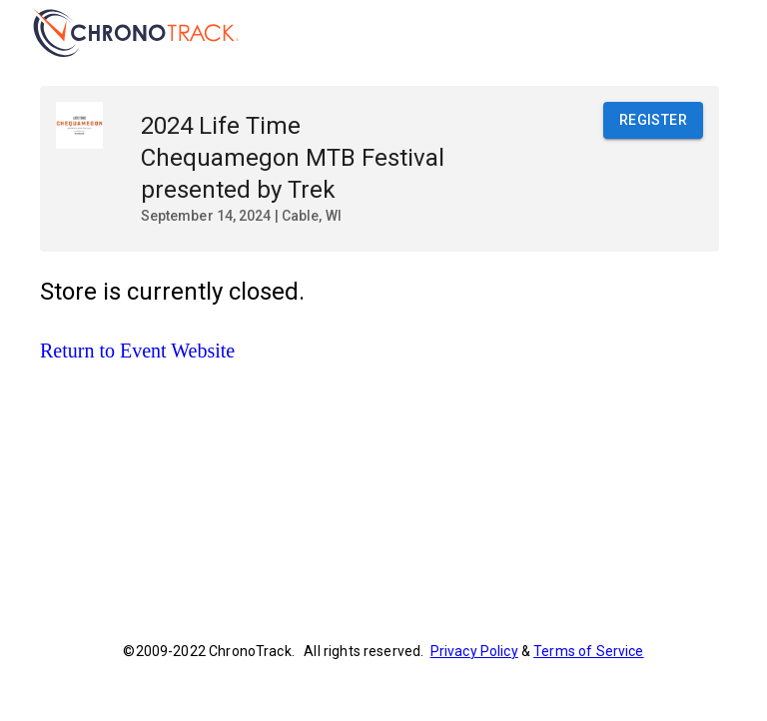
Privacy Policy (474, 651)
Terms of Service (588, 651)
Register (653, 120)
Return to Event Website (137, 350)
